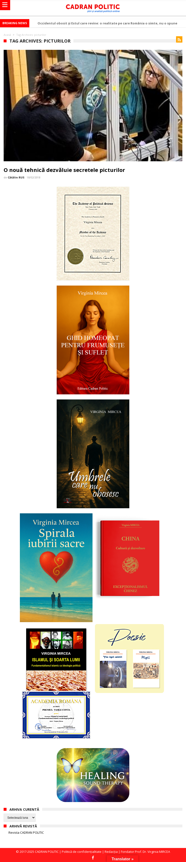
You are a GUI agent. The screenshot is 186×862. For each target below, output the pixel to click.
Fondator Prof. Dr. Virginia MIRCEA (145, 851)
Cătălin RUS (16, 177)
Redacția (111, 851)
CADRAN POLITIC (47, 851)
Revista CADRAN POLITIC (26, 832)
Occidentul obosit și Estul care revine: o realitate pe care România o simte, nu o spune (107, 23)
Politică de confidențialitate (81, 851)
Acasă (7, 35)
